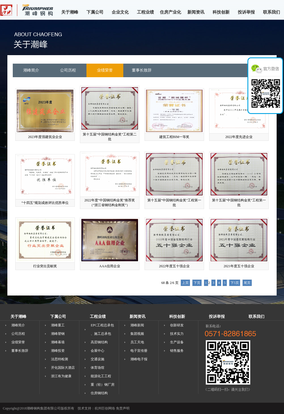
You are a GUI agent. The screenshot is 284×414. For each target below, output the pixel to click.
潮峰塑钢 (58, 334)
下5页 (234, 283)
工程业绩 (145, 12)
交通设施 (97, 359)
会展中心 (97, 351)
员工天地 (137, 342)
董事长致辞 (19, 351)
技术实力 (177, 334)
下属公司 (94, 12)
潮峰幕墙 (58, 342)
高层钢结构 (99, 342)
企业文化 (120, 12)
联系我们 (271, 12)
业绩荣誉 (18, 342)
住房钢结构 (99, 393)
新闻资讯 (195, 12)
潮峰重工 (58, 325)
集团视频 (137, 334)
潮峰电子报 (138, 359)
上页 (185, 283)
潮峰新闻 (137, 325)
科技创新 (221, 12)
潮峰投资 (58, 351)
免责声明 (123, 408)
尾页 (247, 283)
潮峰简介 (18, 325)
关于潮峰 (69, 12)
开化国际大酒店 (63, 368)
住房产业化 (170, 12)
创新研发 (177, 325)
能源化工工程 (101, 376)
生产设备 (177, 342)
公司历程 (18, 334)
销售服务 (177, 351)
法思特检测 (59, 359)
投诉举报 (246, 12)
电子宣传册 (138, 351)
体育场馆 (97, 368)
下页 (197, 283)
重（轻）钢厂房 (103, 385)
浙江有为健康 (61, 376)
